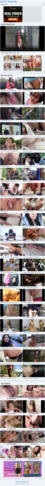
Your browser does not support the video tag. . (22, 38)
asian (3, 53)
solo (18, 53)
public (6, 53)
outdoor (11, 53)
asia (15, 53)
